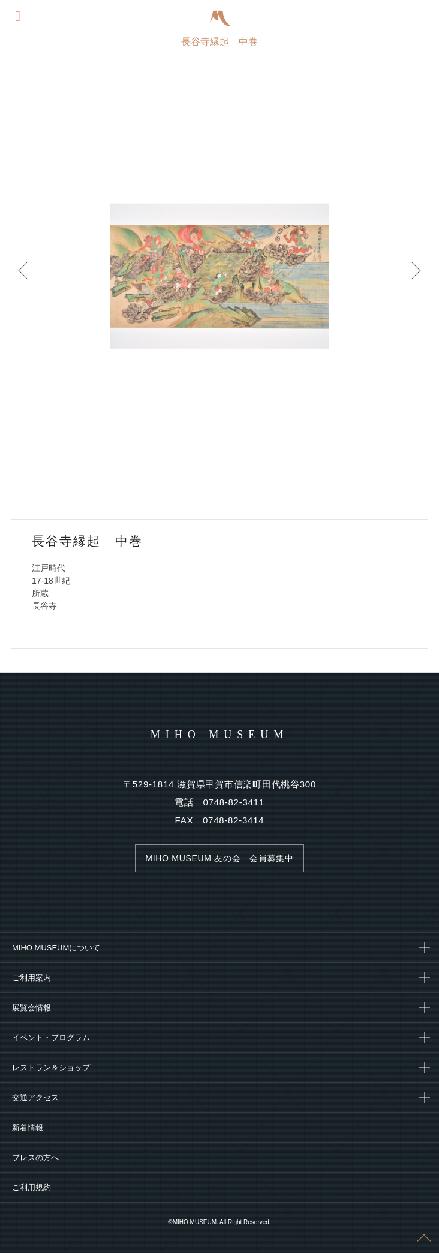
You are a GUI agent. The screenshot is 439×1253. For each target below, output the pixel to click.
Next (415, 276)
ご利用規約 (31, 1187)
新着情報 (27, 1127)
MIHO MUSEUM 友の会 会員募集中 (219, 858)
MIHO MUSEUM (220, 735)
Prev (24, 276)
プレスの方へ (35, 1157)
